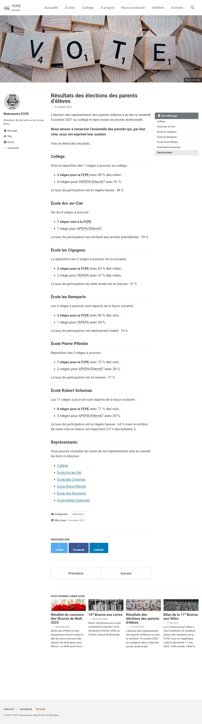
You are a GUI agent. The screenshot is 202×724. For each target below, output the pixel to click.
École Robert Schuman (169, 149)
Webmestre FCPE (16, 114)
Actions (176, 8)
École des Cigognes (72, 512)
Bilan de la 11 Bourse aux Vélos (180, 647)
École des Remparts (72, 526)
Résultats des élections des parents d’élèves (94, 98)
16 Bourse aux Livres (105, 645)
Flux (42, 709)
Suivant (126, 603)
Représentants (165, 154)
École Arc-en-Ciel (166, 127)
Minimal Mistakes (51, 715)
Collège (86, 8)
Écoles (69, 8)
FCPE (16, 8)
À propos (106, 8)
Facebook (25, 709)
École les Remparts (167, 138)
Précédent (76, 603)
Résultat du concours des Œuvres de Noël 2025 (67, 649)
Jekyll (36, 715)
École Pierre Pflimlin (168, 144)
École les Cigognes (167, 133)
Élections (78, 546)
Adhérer (157, 8)
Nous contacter (132, 8)
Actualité (50, 8)
